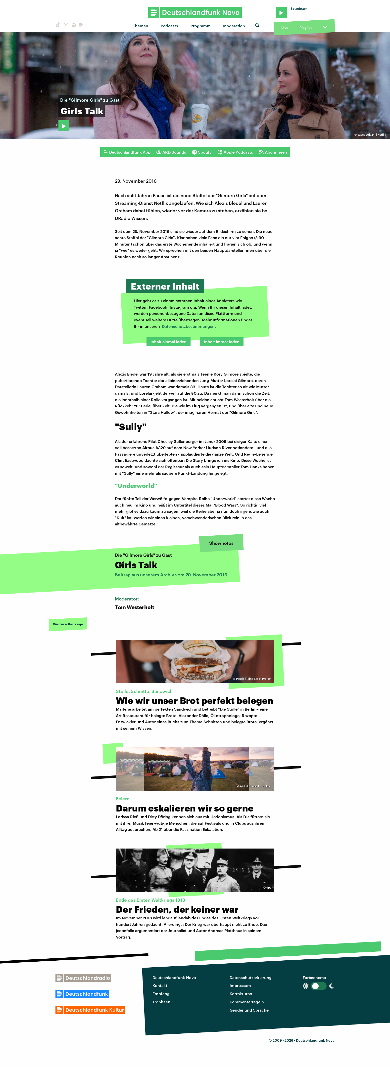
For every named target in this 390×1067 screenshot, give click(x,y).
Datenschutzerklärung (251, 977)
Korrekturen (241, 993)
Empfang (161, 993)
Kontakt (159, 985)
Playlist (305, 27)
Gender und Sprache (249, 1010)
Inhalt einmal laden (168, 341)
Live (284, 27)
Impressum (240, 985)
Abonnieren (273, 152)
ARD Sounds (171, 152)
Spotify (202, 152)
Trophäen (161, 1001)
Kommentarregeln (247, 1001)
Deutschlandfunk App (126, 152)
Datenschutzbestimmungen (188, 326)
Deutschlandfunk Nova (174, 977)
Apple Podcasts (235, 152)
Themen (140, 25)
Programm (201, 25)
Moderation (234, 25)
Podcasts (169, 25)
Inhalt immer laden (222, 341)
